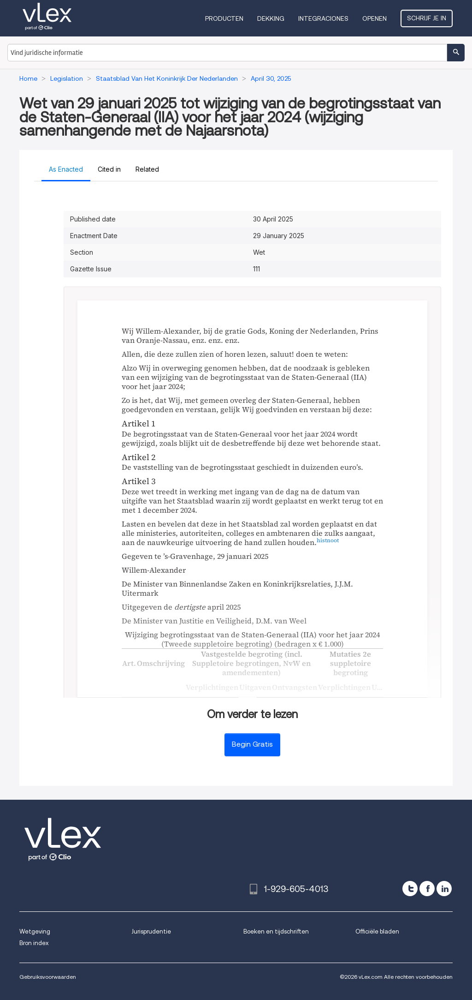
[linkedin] (444, 888)
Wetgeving (34, 931)
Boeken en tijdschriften (276, 931)
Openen (374, 18)
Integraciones (323, 18)
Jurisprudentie (151, 931)
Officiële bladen (377, 931)
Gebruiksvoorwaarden (47, 977)
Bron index (33, 943)
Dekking (270, 18)
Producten (224, 18)
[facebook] (427, 888)
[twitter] (410, 888)
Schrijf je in (426, 18)
